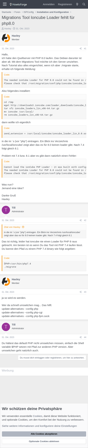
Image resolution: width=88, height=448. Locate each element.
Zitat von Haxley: (12, 227)
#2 (85, 220)
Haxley (7, 28)
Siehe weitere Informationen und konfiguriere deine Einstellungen (39, 425)
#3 (85, 292)
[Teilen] (80, 49)
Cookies (37, 416)
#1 (85, 48)
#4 (85, 337)
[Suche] (84, 4)
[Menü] (5, 4)
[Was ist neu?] (77, 4)
